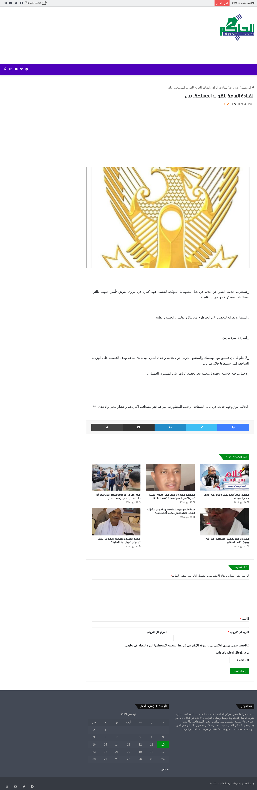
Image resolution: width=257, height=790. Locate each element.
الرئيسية (247, 87)
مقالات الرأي (219, 87)
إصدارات (234, 87)
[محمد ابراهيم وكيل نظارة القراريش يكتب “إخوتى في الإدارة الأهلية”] (116, 521)
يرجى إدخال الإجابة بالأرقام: (232, 652)
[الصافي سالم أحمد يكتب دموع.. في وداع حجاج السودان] (224, 477)
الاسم (244, 618)
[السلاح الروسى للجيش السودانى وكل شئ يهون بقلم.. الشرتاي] (224, 521)
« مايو (165, 769)
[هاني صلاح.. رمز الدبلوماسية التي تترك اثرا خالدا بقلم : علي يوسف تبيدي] (116, 477)
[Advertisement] (86, 35)
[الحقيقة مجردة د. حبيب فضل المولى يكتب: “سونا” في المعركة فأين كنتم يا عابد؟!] (170, 477)
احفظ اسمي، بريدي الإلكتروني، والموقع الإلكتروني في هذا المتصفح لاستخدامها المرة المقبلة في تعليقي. (185, 645)
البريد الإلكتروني (238, 632)
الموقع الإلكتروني (157, 632)
